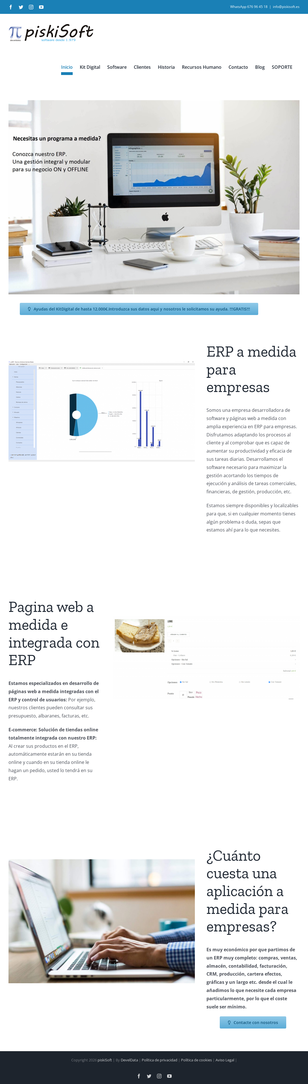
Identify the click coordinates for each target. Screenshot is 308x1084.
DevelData (129, 1054)
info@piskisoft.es (286, 6)
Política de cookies (196, 1054)
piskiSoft (105, 1054)
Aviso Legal (225, 1054)
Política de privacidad (159, 1054)
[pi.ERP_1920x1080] (101, 363)
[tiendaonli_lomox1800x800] (206, 618)
